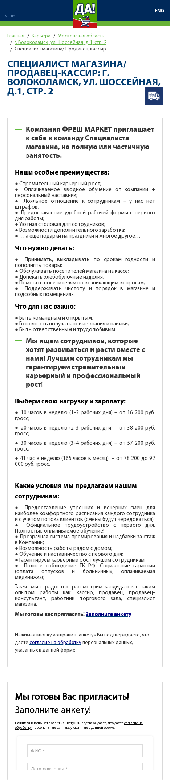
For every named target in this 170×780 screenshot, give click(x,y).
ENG (160, 11)
